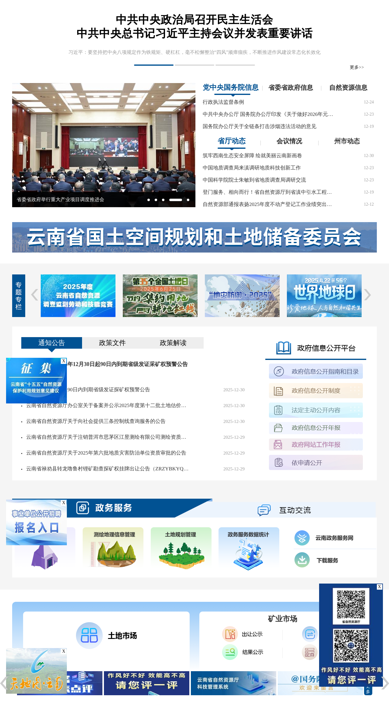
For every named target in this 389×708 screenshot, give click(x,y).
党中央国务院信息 (231, 87)
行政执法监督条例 (223, 102)
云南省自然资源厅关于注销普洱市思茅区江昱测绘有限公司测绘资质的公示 (108, 437)
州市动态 (347, 141)
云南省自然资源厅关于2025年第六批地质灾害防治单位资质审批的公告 (106, 453)
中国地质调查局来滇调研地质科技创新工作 (252, 168)
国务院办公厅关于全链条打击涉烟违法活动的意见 (259, 126)
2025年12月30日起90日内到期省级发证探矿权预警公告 (88, 389)
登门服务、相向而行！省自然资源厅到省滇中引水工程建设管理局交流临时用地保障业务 (268, 192)
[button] (154, 65)
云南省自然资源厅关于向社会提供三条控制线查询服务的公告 (96, 421)
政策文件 (112, 343)
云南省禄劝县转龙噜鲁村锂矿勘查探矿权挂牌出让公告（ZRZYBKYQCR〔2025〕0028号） (108, 469)
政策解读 (173, 343)
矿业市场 (282, 619)
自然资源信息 (348, 87)
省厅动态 (232, 141)
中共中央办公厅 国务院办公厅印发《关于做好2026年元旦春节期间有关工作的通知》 (268, 114)
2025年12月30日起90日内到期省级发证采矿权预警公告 (122, 364)
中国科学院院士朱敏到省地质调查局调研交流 (254, 180)
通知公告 (51, 343)
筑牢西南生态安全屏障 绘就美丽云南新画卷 (252, 156)
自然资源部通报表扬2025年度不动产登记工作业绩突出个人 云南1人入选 (268, 204)
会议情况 (289, 141)
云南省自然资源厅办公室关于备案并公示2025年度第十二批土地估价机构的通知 (108, 405)
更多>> (357, 67)
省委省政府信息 (290, 87)
